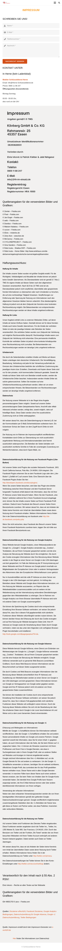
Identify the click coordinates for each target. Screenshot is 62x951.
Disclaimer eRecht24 (18, 911)
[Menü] (54, 2)
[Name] (31, 25)
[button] (59, 2)
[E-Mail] (31, 32)
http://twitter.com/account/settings (30, 864)
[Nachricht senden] (15, 61)
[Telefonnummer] (31, 39)
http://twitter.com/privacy (42, 856)
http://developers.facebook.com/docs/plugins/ (20, 483)
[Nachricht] (31, 50)
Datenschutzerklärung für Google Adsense (30, 914)
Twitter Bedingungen (28, 917)
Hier (14, 938)
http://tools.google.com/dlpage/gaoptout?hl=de (20, 634)
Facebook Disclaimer (35, 911)
